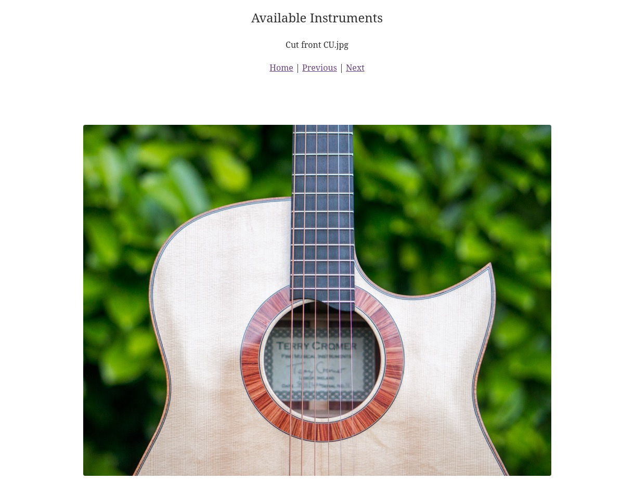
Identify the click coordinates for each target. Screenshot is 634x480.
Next (355, 67)
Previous (319, 67)
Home (281, 67)
